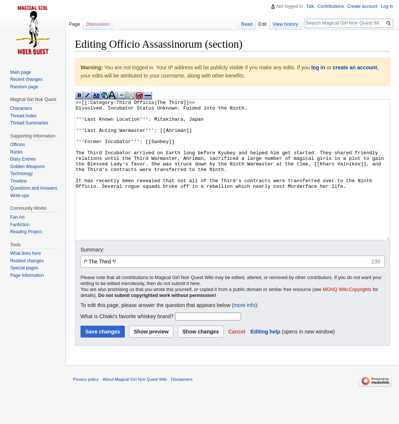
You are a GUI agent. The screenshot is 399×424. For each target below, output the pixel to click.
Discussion (97, 24)
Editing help (265, 360)
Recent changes (26, 79)
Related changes (27, 260)
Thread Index (23, 115)
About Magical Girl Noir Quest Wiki (135, 407)
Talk (310, 6)
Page (74, 24)
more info (244, 333)
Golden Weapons (27, 166)
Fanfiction (19, 224)
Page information (27, 275)
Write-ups (19, 195)
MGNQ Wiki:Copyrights (347, 317)
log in (318, 67)
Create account (362, 6)
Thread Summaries (29, 123)
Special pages (24, 267)
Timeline (18, 181)
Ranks (16, 152)
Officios (17, 144)
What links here (25, 253)
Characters (21, 108)
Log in (387, 6)
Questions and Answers (33, 188)
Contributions (330, 6)
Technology (21, 173)
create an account (355, 67)
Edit (263, 24)
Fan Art (17, 217)
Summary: (92, 278)
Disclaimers (182, 407)
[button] (236, 360)
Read (247, 24)
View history (285, 24)
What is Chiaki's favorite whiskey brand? (127, 344)
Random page (24, 86)
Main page (20, 72)
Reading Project (26, 231)
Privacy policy (85, 407)
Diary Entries (23, 159)
